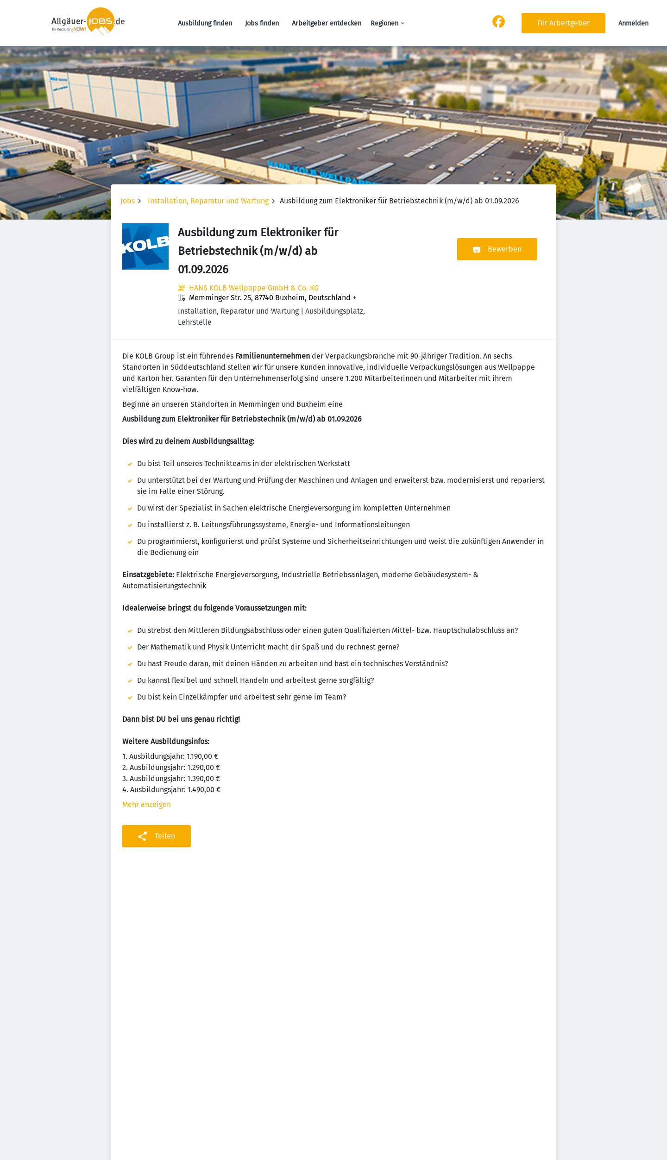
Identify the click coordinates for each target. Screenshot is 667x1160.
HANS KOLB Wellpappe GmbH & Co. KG (254, 288)
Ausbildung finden (205, 23)
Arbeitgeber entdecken (326, 23)
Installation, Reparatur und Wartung (208, 200)
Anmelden (633, 23)
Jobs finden (262, 23)
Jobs (127, 200)
